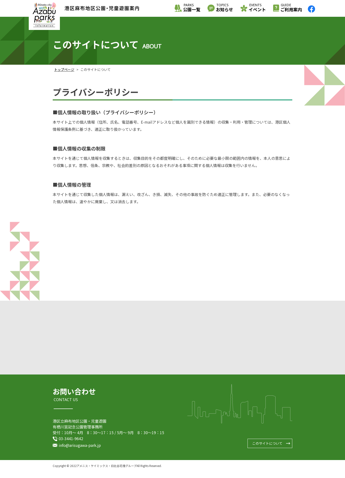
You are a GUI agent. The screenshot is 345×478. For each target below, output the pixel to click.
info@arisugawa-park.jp (80, 446)
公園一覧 (191, 8)
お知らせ (224, 8)
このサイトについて (267, 444)
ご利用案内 (291, 8)
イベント (257, 8)
